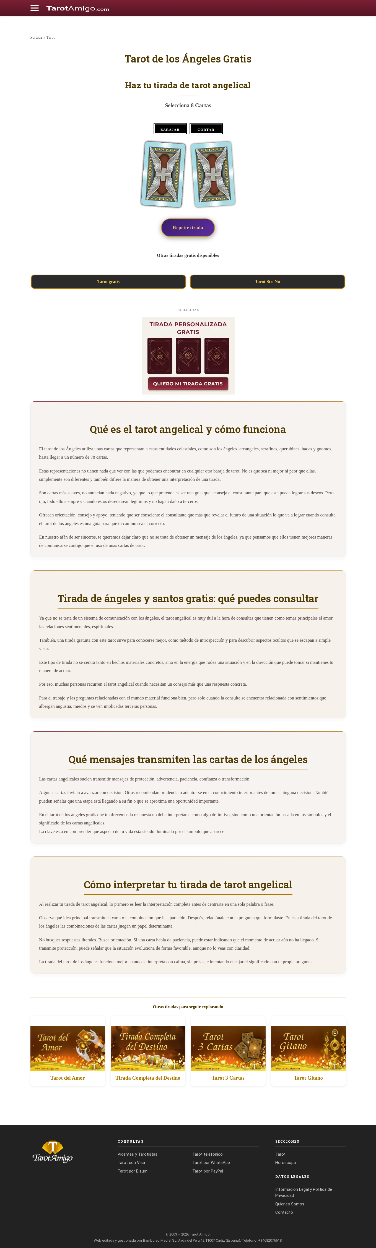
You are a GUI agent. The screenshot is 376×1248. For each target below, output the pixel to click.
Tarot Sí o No (267, 281)
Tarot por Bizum (132, 1171)
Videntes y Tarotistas (137, 1154)
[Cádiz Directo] (77, 8)
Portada (36, 37)
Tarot (50, 37)
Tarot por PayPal (207, 1171)
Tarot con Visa (131, 1162)
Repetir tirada (188, 227)
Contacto (284, 1212)
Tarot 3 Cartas (228, 1078)
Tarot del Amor (67, 1078)
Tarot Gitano (308, 1078)
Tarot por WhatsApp (211, 1162)
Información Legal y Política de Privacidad (303, 1192)
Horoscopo (285, 1162)
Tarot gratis (108, 281)
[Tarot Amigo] (65, 1151)
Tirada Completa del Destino (147, 1078)
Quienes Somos (289, 1204)
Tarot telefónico (207, 1154)
